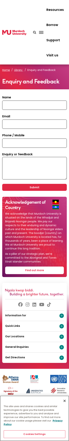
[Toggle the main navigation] (41, 32)
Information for (34, 316)
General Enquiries (34, 347)
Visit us (52, 55)
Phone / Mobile (13, 135)
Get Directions (34, 358)
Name (6, 97)
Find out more (34, 270)
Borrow (52, 25)
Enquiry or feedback (17, 154)
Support (53, 40)
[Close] (65, 401)
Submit (34, 187)
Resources (55, 10)
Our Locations (34, 337)
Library (18, 70)
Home (6, 70)
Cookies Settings (34, 434)
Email (6, 116)
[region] (34, 418)
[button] (34, 32)
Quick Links (34, 326)
